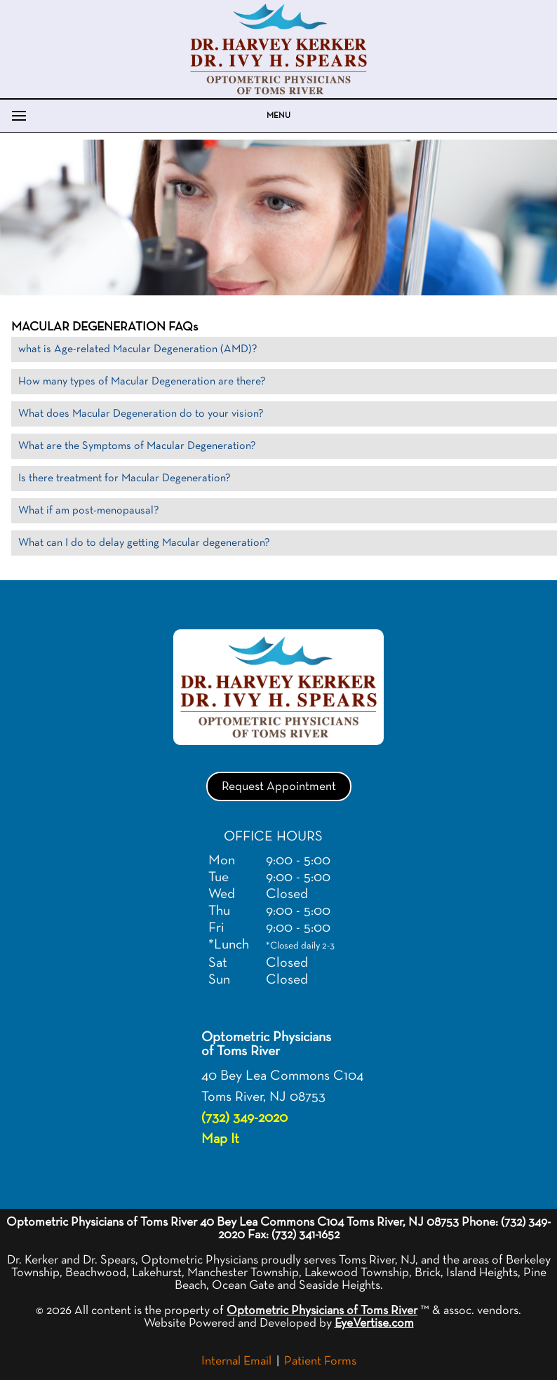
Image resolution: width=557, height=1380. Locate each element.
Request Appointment (279, 786)
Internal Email (236, 1361)
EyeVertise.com (374, 1323)
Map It (220, 1139)
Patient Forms (320, 1361)
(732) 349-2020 (244, 1118)
